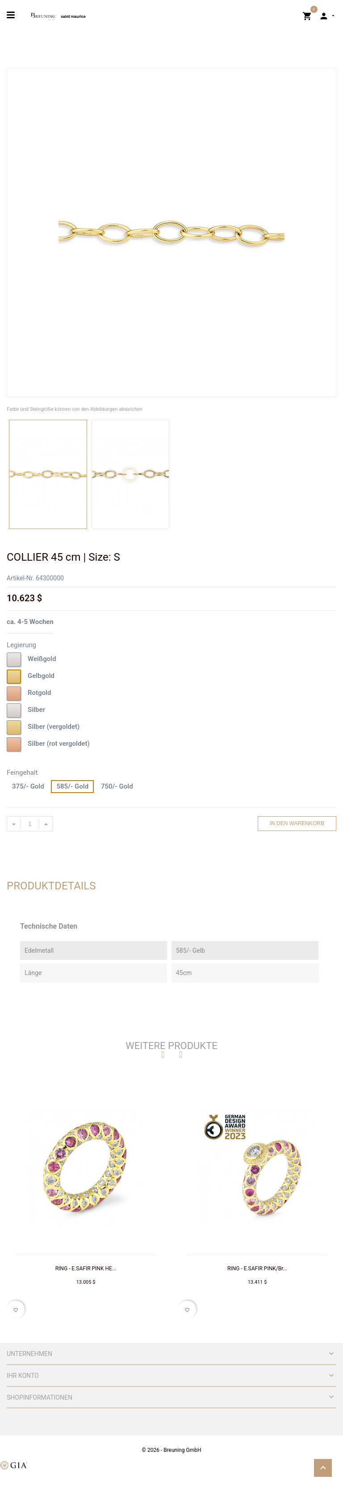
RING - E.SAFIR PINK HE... (86, 1268)
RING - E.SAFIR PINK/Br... (257, 1268)
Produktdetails (51, 886)
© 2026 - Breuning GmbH (171, 1450)
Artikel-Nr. (20, 578)
